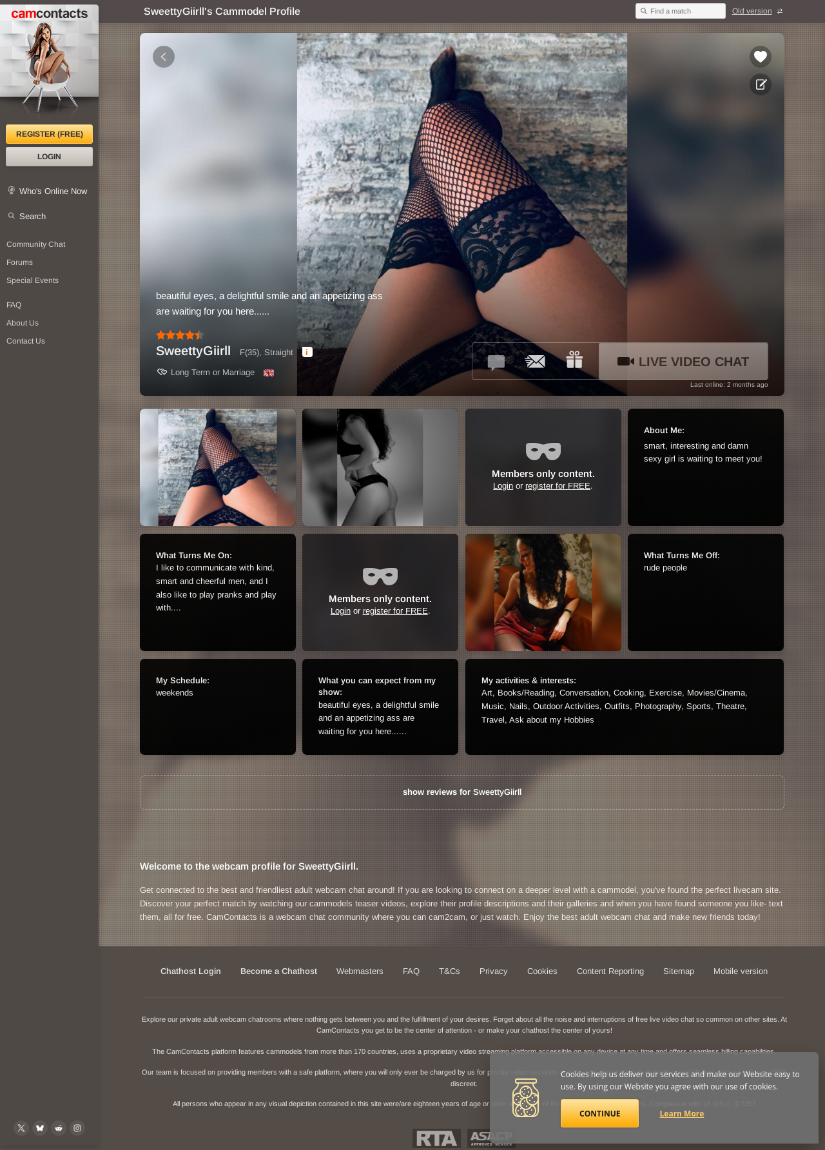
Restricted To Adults (436, 1138)
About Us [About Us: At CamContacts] (22, 322)
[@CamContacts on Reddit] (58, 1128)
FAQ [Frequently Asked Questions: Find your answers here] (13, 304)
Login (49, 156)
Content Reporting (610, 971)
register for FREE (557, 486)
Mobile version (740, 971)
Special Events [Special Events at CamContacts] (32, 280)
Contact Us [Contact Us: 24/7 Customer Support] (25, 341)
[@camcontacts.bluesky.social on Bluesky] (40, 1128)
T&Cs (449, 971)
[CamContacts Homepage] (49, 64)
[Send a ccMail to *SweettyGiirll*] (535, 361)
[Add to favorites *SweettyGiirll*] (761, 57)
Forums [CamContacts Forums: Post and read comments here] (19, 262)
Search (32, 216)
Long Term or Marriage (205, 372)
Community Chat (35, 244)
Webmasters (359, 971)
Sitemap (678, 971)
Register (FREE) (49, 134)
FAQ (411, 971)
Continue (599, 1113)
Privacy (494, 971)
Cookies (542, 971)
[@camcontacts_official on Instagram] (77, 1128)
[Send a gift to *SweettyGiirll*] (574, 361)
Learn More (682, 1113)
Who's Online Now (53, 191)
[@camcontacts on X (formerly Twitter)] (21, 1128)
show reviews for (462, 792)
